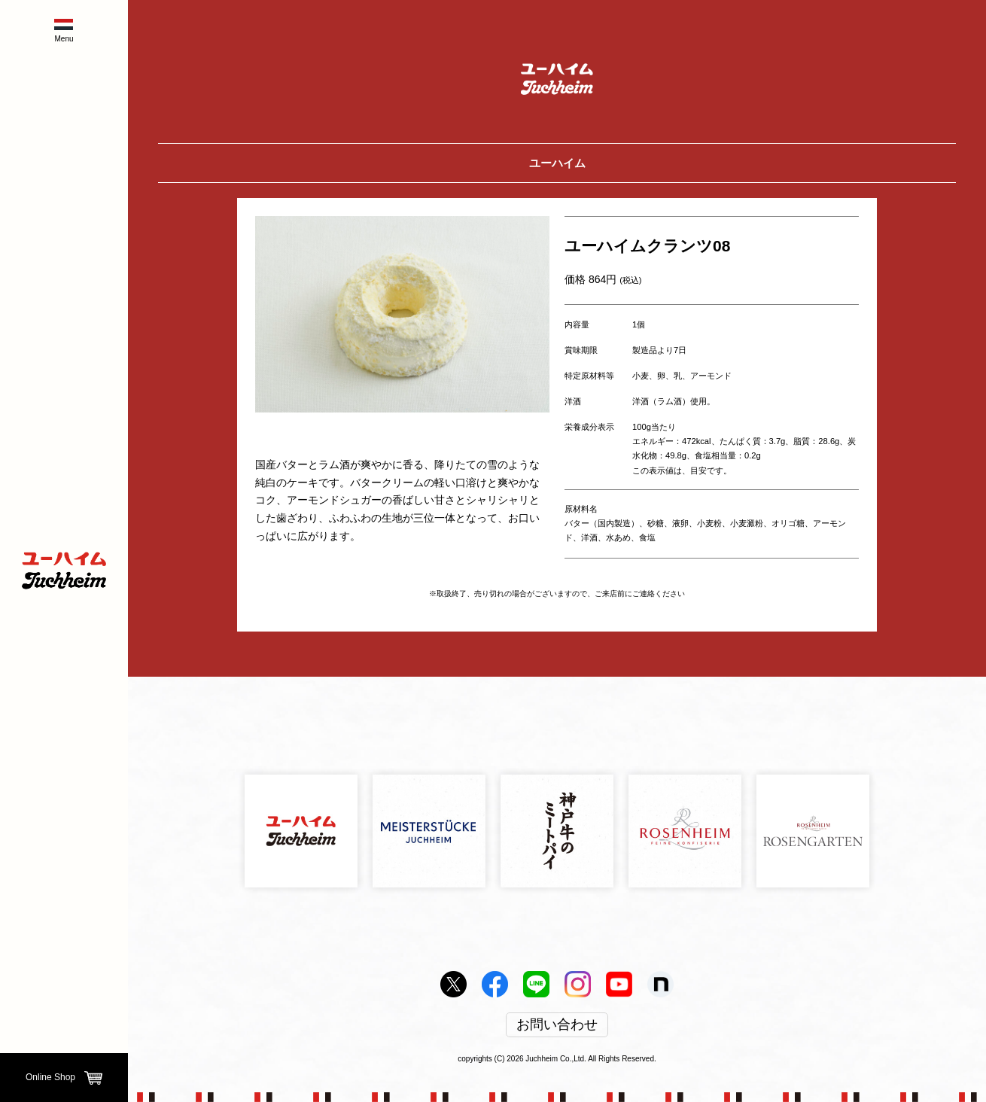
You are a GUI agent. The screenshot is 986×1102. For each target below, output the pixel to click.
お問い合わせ (557, 1025)
